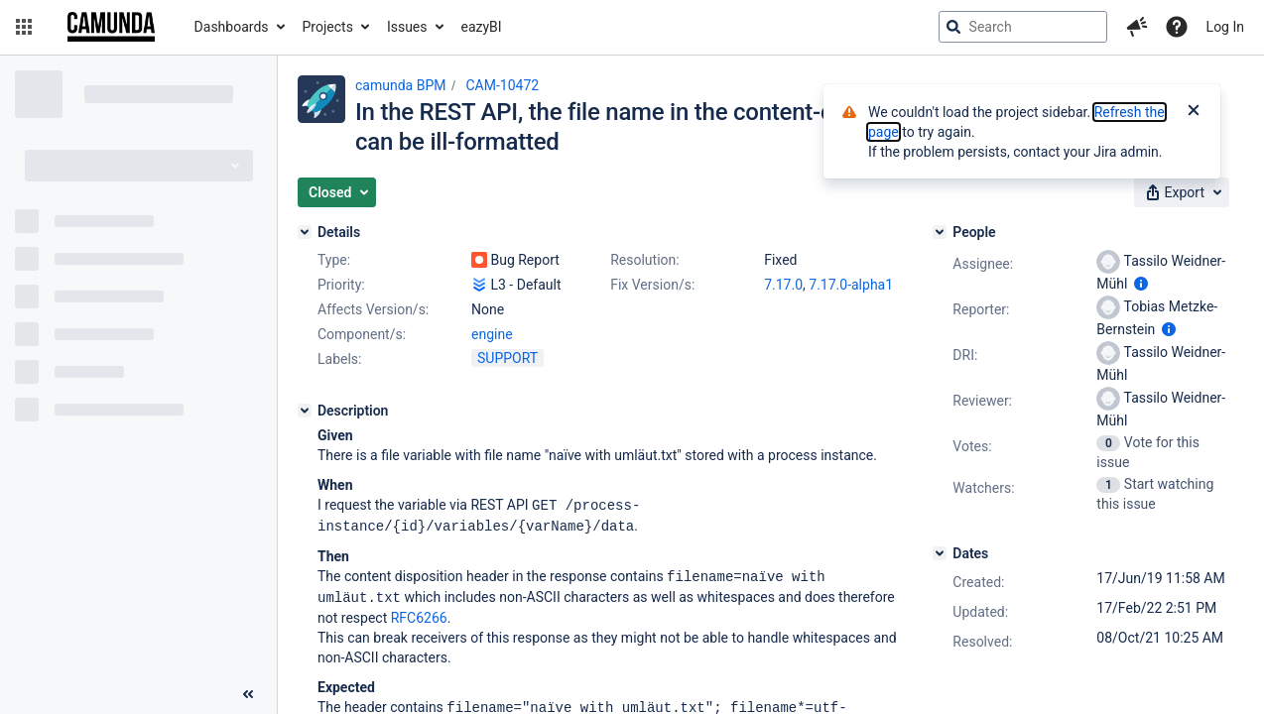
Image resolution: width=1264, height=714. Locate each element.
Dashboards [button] (231, 27)
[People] (940, 232)
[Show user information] (1141, 284)
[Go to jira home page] (111, 27)
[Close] (1193, 112)
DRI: (964, 355)
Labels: (339, 359)
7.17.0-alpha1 (851, 285)
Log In (1225, 27)
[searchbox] (1023, 27)
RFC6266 (419, 614)
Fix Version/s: (652, 285)
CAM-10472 (502, 85)
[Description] (305, 410)
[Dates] (940, 553)
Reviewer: (982, 401)
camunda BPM (400, 85)
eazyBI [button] (481, 27)
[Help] (1177, 27)
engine (492, 334)
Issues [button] (407, 27)
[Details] (305, 232)
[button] (24, 27)
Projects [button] (328, 27)
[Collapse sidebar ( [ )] (248, 694)
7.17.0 (783, 285)
